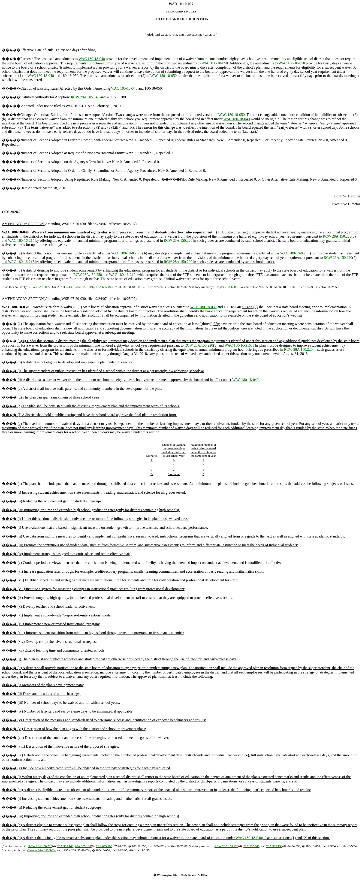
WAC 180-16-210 (122, 275)
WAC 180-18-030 (203, 307)
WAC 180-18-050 (215, 63)
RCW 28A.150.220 (337, 236)
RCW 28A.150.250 (87, 275)
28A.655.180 (104, 287)
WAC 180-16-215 (21, 240)
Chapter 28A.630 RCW (228, 287)
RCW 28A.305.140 (85, 97)
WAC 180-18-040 (91, 59)
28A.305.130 (83, 287)
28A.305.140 (65, 287)
